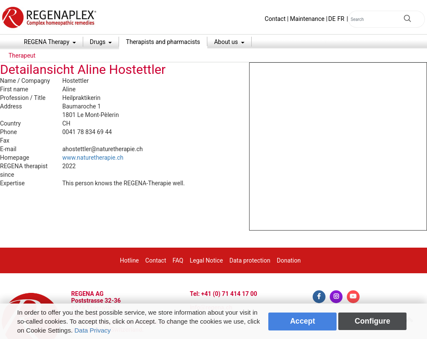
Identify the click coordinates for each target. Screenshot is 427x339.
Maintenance (307, 18)
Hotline (129, 260)
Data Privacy (92, 330)
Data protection (249, 260)
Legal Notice (206, 260)
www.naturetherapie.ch (92, 157)
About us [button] (226, 41)
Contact (275, 18)
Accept (302, 321)
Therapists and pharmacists (163, 41)
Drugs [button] (98, 41)
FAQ (177, 260)
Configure (372, 321)
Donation (289, 260)
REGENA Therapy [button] (47, 41)
